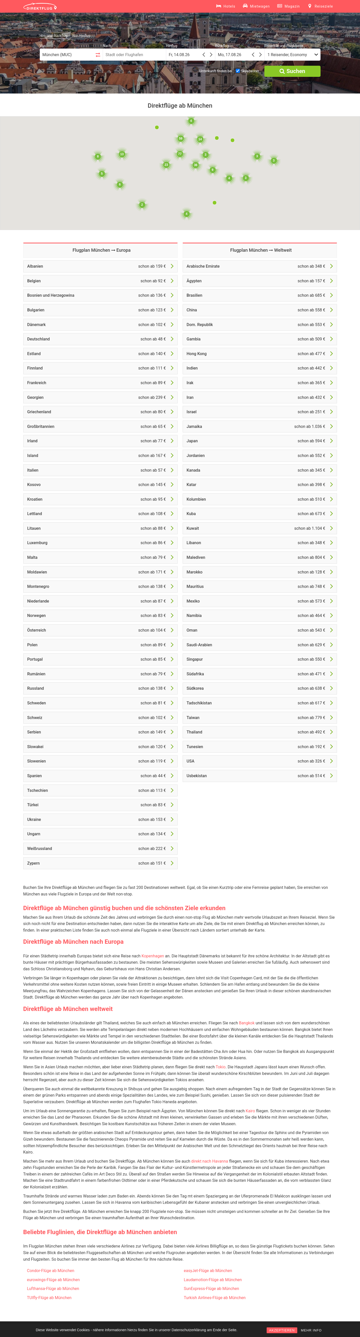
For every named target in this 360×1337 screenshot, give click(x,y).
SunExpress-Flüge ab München (211, 1288)
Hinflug (171, 46)
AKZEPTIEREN (282, 1330)
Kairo (250, 1111)
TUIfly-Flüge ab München (49, 1297)
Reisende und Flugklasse (283, 46)
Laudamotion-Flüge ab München (213, 1279)
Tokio (220, 1067)
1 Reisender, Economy (287, 54)
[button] (214, 202)
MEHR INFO (311, 1330)
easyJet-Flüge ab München (208, 1270)
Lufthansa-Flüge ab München (53, 1288)
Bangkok (247, 1023)
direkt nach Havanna (209, 1161)
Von (43, 46)
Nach (107, 46)
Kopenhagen (152, 956)
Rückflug (222, 46)
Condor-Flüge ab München (50, 1270)
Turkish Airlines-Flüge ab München (215, 1297)
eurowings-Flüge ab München (53, 1279)
